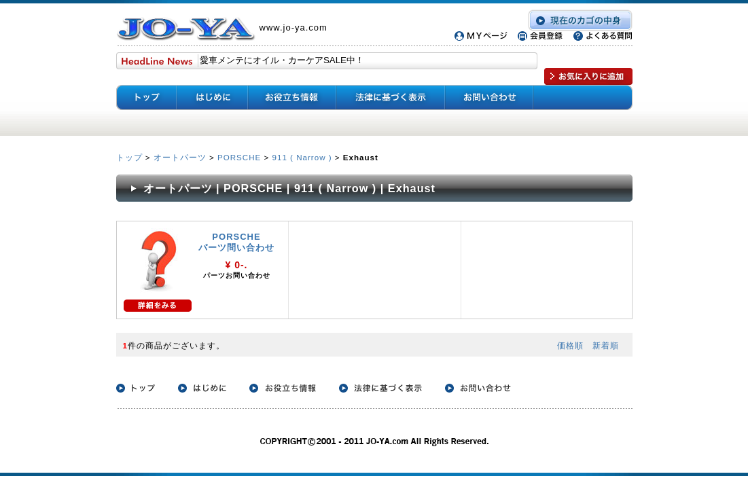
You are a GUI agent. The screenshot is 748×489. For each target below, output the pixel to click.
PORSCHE (239, 157)
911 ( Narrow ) (302, 157)
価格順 (570, 345)
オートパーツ (180, 157)
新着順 (605, 345)
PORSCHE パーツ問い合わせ (236, 242)
